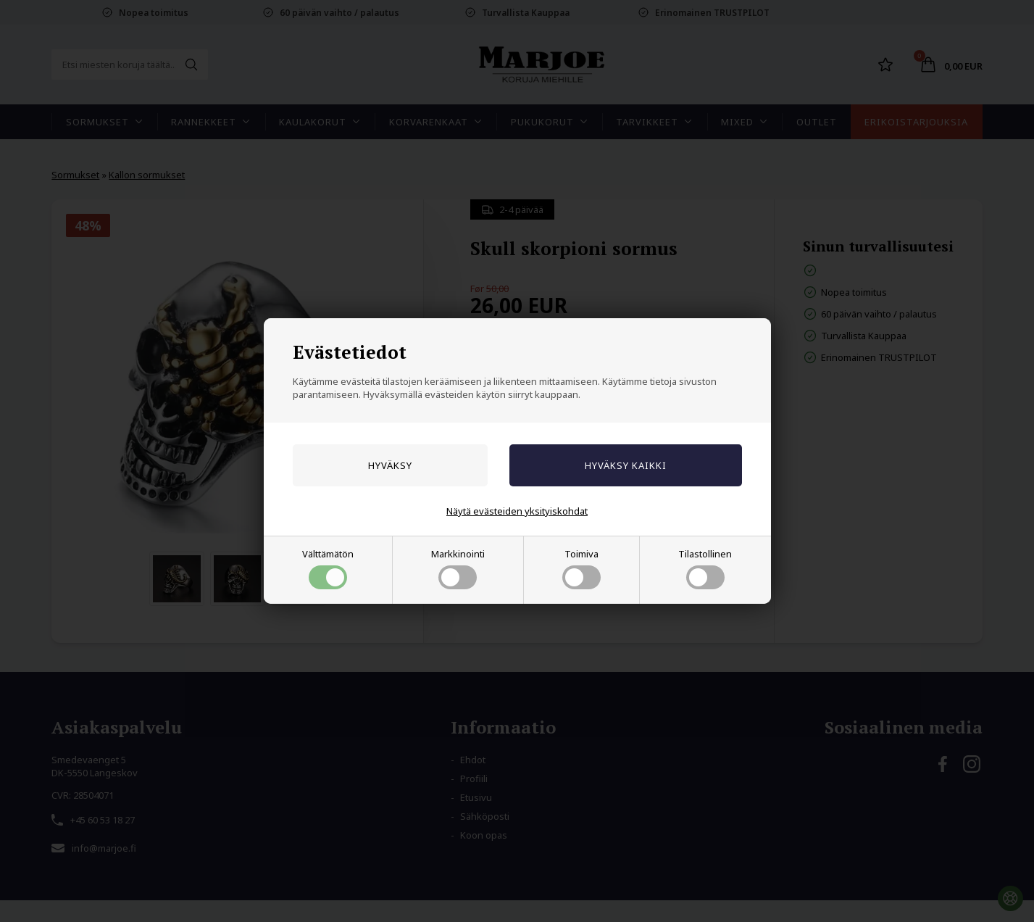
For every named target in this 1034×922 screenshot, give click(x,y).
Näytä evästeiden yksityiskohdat (517, 511)
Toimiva (581, 568)
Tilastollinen (705, 568)
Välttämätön (328, 568)
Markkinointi (458, 568)
